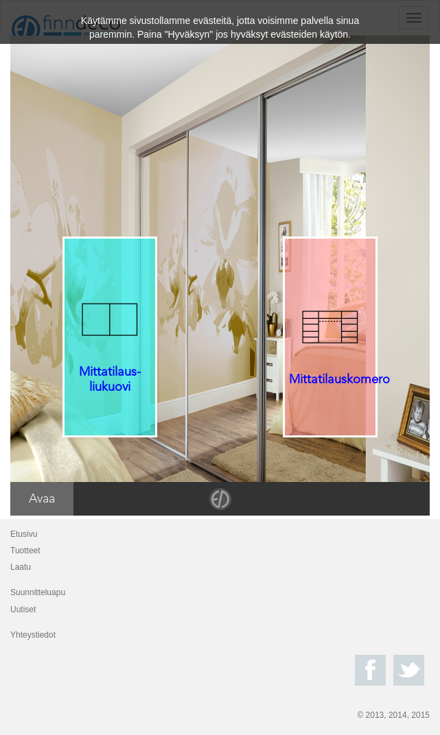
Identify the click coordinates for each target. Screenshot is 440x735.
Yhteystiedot (33, 635)
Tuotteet (25, 550)
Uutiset (23, 609)
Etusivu (23, 534)
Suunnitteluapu (37, 592)
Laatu (20, 567)
